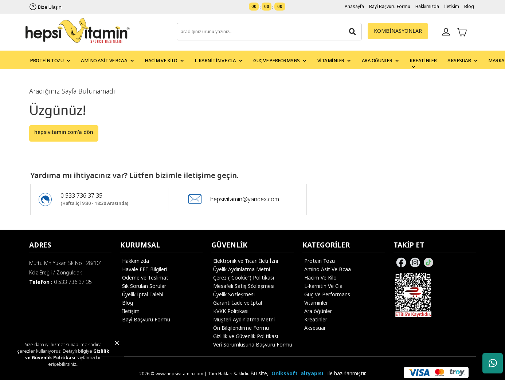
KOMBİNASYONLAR (398, 30)
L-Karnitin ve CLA (219, 60)
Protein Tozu (50, 60)
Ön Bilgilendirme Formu (241, 327)
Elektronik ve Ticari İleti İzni (245, 260)
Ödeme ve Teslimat (145, 277)
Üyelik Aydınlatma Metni (241, 269)
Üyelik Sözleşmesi (234, 294)
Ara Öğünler (380, 60)
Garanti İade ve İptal (237, 302)
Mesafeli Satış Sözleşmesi (243, 285)
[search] (269, 31)
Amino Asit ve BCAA (107, 60)
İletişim (451, 6)
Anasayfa (354, 6)
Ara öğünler (318, 311)
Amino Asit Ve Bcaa (327, 269)
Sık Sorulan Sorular (144, 285)
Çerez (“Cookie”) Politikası (243, 277)
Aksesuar (462, 60)
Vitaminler (334, 60)
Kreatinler (423, 63)
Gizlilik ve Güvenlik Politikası (67, 354)
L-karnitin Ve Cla (323, 285)
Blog (469, 6)
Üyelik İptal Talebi (142, 294)
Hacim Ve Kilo (320, 277)
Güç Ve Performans (327, 294)
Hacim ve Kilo (164, 60)
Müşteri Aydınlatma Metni (244, 319)
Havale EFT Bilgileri (144, 269)
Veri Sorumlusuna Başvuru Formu (252, 344)
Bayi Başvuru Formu (389, 6)
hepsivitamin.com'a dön (63, 131)
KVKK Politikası (230, 311)
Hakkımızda (427, 6)
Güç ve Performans (279, 60)
